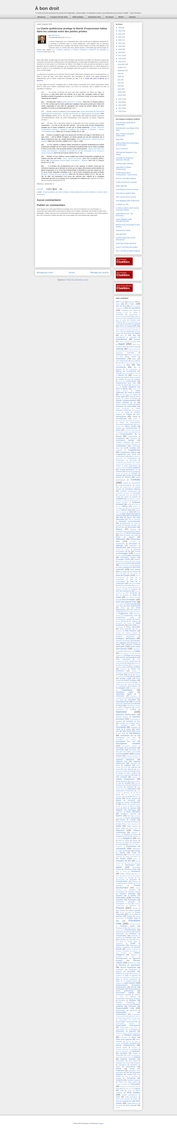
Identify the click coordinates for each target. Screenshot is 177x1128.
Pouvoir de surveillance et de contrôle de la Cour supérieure (128, 883)
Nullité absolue (132, 826)
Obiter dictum (133, 828)
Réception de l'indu (125, 956)
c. (71, 102)
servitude (134, 1049)
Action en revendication (122, 328)
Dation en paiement (123, 500)
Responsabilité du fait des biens (131, 1018)
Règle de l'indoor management (126, 979)
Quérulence (133, 945)
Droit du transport (122, 595)
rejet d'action (129, 983)
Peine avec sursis (132, 863)
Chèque (135, 394)
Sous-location (120, 1061)
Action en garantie (133, 324)
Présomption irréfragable (125, 902)
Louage (127, 796)
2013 (120, 102)
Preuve (120, 908)
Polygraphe (133, 879)
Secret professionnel (125, 1045)
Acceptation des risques (129, 310)
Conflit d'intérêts (130, 448)
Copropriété (136, 493)
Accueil (72, 272)
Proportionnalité (130, 930)
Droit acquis (121, 563)
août (119, 73)
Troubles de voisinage (126, 1086)
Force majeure (122, 667)
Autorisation (121, 359)
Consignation (119, 462)
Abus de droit (121, 306)
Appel (121, 344)
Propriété (129, 932)
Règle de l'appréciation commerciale (127, 977)
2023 (120, 37)
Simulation (123, 1053)
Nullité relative (120, 828)
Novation (118, 824)
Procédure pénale (135, 924)
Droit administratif (134, 563)
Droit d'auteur (134, 571)
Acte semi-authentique (131, 322)
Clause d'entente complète (124, 404)
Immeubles (134, 696)
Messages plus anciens (99, 272)
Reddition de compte (122, 973)
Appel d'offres (122, 347)
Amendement (121, 339)
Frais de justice (135, 673)
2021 (120, 43)
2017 (120, 55)
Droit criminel (135, 569)
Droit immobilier (128, 600)
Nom (128, 816)
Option (127, 842)
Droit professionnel (133, 606)
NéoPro (121, 17)
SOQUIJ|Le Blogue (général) (126, 243)
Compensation (132, 436)
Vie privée (119, 1105)
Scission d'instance (130, 1043)
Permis (118, 865)
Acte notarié (127, 318)
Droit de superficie (130, 589)
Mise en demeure (129, 808)
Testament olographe (133, 1080)
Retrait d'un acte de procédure (124, 1033)
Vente (118, 1097)
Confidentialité (121, 446)
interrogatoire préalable (128, 743)
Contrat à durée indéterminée (126, 466)
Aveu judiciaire (135, 361)
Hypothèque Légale (124, 692)
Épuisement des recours (124, 623)
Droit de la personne (124, 585)
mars (120, 89)
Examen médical (131, 632)
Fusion (130, 675)
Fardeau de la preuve (132, 655)
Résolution (132, 1006)
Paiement (130, 854)
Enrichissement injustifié (124, 619)
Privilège (129, 916)
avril (119, 86)
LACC (126, 767)
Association (135, 351)
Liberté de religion (135, 781)
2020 (120, 46)
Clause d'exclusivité (122, 408)
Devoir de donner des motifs (128, 535)
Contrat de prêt (131, 475)
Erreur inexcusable (133, 627)
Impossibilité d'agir (122, 702)
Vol (117, 1107)
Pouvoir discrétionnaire (128, 886)
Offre (138, 838)
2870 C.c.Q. (120, 302)
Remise (133, 987)
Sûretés (118, 1068)
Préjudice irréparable (127, 894)
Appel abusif (136, 344)
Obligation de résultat (123, 836)
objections (120, 830)
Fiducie (136, 663)
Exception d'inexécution (125, 636)
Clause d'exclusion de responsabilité (128, 405)
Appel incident (133, 347)
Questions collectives (132, 949)
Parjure (135, 858)
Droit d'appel (123, 571)
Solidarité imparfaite (128, 1059)
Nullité (118, 826)
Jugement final (121, 761)
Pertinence (135, 871)
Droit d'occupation (121, 573)
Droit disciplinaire (131, 593)
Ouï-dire (128, 851)
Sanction (128, 1041)
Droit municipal (131, 604)
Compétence (120, 438)
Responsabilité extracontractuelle (126, 1022)
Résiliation (132, 1000)
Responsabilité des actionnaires (126, 1010)
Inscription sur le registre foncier (129, 723)
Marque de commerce (125, 800)
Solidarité (137, 1057)
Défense (125, 506)
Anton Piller (136, 341)
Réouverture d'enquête (123, 994)
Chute (131, 396)
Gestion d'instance (130, 680)
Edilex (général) (121, 186)
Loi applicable (125, 792)
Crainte (118, 497)
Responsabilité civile (125, 1008)
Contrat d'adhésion (133, 468)
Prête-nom (133, 905)
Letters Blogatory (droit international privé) (124, 220)
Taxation (118, 1078)
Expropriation (136, 649)
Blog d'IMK (119, 139)
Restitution (134, 1029)
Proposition (119, 932)
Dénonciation (132, 527)
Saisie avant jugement (124, 1039)
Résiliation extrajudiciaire (125, 1002)
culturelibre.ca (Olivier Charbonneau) (123, 168)
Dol (129, 551)
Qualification (119, 943)
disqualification (121, 547)
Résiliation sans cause (123, 1004)
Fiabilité (129, 663)
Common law (136, 432)
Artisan (120, 351)
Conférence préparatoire (131, 444)
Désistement (136, 531)
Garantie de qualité (133, 676)
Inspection (134, 727)
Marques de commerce (123, 802)
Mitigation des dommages (126, 810)
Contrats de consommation (131, 483)
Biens (117, 373)
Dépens (119, 529)
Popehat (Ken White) (123, 230)
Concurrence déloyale (125, 440)
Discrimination (120, 543)
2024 (120, 34)
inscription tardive (128, 725)
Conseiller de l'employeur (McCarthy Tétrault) (125, 159)
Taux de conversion (131, 1076)
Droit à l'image (136, 561)
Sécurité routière (121, 1047)
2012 (120, 105)
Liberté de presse (121, 781)
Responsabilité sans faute (128, 1027)
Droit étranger (130, 597)
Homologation (121, 688)
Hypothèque (127, 690)
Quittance (135, 951)
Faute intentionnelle (131, 661)
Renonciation (120, 989)
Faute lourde (120, 663)
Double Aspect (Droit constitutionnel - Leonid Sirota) (126, 174)
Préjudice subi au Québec (126, 895)
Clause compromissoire (126, 400)
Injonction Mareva (122, 717)
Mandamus (135, 796)
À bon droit (47, 8)
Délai (131, 512)
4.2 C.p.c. (131, 302)
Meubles (137, 804)
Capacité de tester (124, 379)
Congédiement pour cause (126, 454)
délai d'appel (126, 514)
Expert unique (135, 646)
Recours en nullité (134, 963)
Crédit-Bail (130, 498)
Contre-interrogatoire (125, 485)
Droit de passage (127, 587)
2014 (120, 99)
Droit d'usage (134, 573)
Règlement (119, 983)
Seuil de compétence (122, 1051)
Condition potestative (123, 442)
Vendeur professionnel (129, 1095)
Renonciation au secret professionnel (128, 990)
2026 (120, 28)
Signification (136, 1051)
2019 (120, 49)
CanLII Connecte (122, 149)
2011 (120, 108)
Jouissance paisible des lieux (129, 758)
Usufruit (130, 1090)
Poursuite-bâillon (122, 881)
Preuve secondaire (125, 912)
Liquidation (130, 787)
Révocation (124, 1037)
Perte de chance (121, 871)
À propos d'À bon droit (59, 17)
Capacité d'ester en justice (131, 377)
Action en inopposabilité (128, 326)
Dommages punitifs (123, 559)
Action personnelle (132, 329)
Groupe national (127, 684)
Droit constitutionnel (125, 567)
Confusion (119, 450)
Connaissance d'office (123, 456)
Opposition (119, 842)
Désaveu (133, 529)
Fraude (120, 675)
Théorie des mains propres (128, 1082)
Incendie (135, 702)
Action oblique (120, 329)
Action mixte (134, 328)
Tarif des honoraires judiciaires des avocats (128, 1073)
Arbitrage (119, 349)
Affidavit (137, 333)
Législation (134, 767)
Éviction (118, 632)
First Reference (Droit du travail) (127, 189)
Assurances (120, 355)
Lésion (118, 769)
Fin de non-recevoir (122, 665)
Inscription (119, 721)
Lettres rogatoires (132, 773)
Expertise (123, 649)
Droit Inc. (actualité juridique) (126, 178)
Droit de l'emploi (123, 575)
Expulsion (121, 651)
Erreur (130, 625)
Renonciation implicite (125, 993)
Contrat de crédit (121, 473)
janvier (120, 95)
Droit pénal (119, 606)
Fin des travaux (135, 665)
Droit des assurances (123, 591)
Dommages (123, 553)
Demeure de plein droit (132, 525)
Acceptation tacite (122, 312)
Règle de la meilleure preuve (126, 981)
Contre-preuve (127, 487)
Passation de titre (123, 861)
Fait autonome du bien (127, 653)
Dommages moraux (128, 557)
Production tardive (127, 926)
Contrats (99, 192)
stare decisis (133, 1061)
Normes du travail (122, 822)
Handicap (137, 684)
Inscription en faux (133, 721)
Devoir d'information (133, 533)
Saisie (134, 1037)
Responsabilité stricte (122, 1029)
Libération (135, 777)
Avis (119, 363)
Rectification (120, 969)
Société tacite (122, 1057)
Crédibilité (119, 499)
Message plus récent (45, 272)
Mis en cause (122, 806)
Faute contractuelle (123, 659)
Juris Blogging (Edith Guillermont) (127, 201)
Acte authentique (129, 316)
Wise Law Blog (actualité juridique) (128, 251)
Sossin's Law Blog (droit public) (127, 247)
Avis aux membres (129, 363)
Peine (122, 863)
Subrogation (122, 1065)
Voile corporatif (131, 1105)
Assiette (127, 351)
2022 (120, 40)
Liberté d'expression (125, 779)
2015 (120, 61)
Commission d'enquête (122, 432)
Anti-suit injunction (124, 341)
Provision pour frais (132, 937)
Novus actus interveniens (131, 824)
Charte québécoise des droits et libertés (83, 192)
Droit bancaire (135, 565)
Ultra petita (119, 1088)
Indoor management (124, 707)
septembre (122, 70)
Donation (137, 559)
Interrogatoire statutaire (129, 746)
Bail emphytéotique (131, 369)
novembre (121, 64)
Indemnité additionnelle (123, 704)
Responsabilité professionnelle (128, 1025)
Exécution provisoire (132, 644)
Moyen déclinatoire (133, 812)
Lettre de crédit (128, 771)
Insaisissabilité (134, 719)
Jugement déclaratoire (125, 759)
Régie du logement (131, 975)
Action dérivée (120, 324)
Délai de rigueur (126, 517)
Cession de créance (122, 385)
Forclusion (123, 669)
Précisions (132, 890)
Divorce (118, 549)
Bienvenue (41, 17)
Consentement (132, 458)
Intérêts (129, 731)
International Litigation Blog (125, 193)
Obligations (127, 838)
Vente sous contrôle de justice (126, 1099)
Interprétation (134, 733)
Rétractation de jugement (126, 1031)
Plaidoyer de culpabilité (126, 877)
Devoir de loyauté (125, 537)
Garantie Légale (126, 678)
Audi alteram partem (128, 357)
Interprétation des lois (128, 735)
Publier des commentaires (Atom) (77, 280)
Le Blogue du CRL (122, 204)
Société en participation (133, 1055)
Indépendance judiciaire (133, 705)
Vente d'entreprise (131, 1097)
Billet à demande (135, 373)
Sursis (132, 1068)
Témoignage (131, 1078)
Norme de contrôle (128, 820)
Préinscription (120, 892)
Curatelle (137, 498)
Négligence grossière (128, 814)
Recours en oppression (129, 965)
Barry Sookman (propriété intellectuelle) (125, 135)
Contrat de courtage (131, 471)
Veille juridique (78, 17)
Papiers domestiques (131, 856)
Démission (121, 527)
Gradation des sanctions (122, 682)
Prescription (121, 898)
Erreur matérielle (125, 629)
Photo (136, 873)
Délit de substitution (134, 519)
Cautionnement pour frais (126, 383)
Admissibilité (128, 333)
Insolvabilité (121, 727)
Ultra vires (129, 1088)
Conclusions (133, 438)
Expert (122, 646)
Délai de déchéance (133, 516)
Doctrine (127, 549)
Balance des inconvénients (126, 371)
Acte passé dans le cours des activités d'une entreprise (128, 320)
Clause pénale (130, 426)
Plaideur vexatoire (127, 876)
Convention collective (132, 489)
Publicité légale (132, 941)
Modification (119, 812)
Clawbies (132, 17)
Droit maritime (120, 604)
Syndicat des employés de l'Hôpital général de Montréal (81, 113)
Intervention (120, 750)
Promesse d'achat (121, 928)
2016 (120, 58)
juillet (120, 76)
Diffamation (120, 539)
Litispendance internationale (125, 791)
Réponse (133, 996)
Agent (121, 335)
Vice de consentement (124, 1101)
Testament (119, 1080)
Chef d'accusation (124, 394)
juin (119, 80)
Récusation (131, 971)
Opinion (135, 840)
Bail (128, 365)
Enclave (138, 611)
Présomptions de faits (123, 903)
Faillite (137, 651)
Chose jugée (120, 396)
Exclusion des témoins (123, 640)
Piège (117, 876)
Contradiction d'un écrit (131, 464)
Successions (130, 1067)
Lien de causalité (124, 783)
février (120, 92)
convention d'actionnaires (128, 491)
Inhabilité (133, 709)
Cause (120, 381)
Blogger (101, 1123)
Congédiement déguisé (128, 452)
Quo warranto (121, 953)
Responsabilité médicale (125, 1023)
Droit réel (125, 608)
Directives (133, 541)
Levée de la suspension (123, 775)
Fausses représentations (128, 657)
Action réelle (119, 331)
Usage (122, 1090)
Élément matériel (128, 611)
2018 (120, 52)
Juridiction (127, 765)
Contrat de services (123, 477)
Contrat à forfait (120, 467)
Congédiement (134, 450)
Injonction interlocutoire (126, 714)
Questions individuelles (122, 951)
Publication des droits (126, 939)
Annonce (137, 339)
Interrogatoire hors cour (125, 741)
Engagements (123, 613)
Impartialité (132, 700)
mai (119, 83)
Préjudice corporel (134, 892)
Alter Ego (132, 335)
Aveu (134, 359)
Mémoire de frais (127, 804)
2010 (120, 111)
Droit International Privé (126, 602)
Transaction (135, 1084)
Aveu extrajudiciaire (122, 361)
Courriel (135, 495)
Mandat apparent (131, 798)
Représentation (120, 998)
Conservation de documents (126, 460)
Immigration (119, 698)
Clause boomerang (131, 398)
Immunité (128, 698)
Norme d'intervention (132, 818)
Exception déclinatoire (125, 638)
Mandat (118, 798)
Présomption (132, 900)
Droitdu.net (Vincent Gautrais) (126, 182)
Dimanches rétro (94, 17)
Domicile (137, 551)
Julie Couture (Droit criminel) (126, 197)
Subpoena (137, 1063)
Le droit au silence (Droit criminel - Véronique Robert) (128, 209)
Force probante (134, 667)
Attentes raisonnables (134, 354)
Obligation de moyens (131, 834)
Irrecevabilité (123, 754)
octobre (120, 67)
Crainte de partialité (130, 497)
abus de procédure (132, 308)
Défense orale (126, 510)
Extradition (129, 651)
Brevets (118, 377)
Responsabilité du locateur (128, 1020)
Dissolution (134, 547)
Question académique (123, 947)
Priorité (130, 914)
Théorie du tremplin (121, 1084)
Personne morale (130, 869)
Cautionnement (131, 381)
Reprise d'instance (134, 998)
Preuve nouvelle (134, 910)
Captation (137, 379)
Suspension (120, 1070)
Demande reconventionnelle (129, 521)
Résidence (122, 1000)
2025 (120, 31)
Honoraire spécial (135, 688)
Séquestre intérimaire (122, 1049)
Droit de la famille (134, 583)
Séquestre (134, 1047)
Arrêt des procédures (134, 349)
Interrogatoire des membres (126, 739)
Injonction (121, 711)
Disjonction (133, 545)
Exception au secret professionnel (127, 634)
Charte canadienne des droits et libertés (56, 192)
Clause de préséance (134, 420)
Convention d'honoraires (123, 493)
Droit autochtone (124, 565)
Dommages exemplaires (131, 555)
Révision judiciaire (132, 1035)
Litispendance (132, 789)
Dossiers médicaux (123, 561)
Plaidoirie (137, 876)
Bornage (135, 375)
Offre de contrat (123, 840)
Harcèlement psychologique (128, 686)
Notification (134, 822)
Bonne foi (122, 375)
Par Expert (110, 17)
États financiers (130, 631)
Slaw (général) (121, 234)
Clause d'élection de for (126, 402)
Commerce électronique (131, 430)
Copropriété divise (124, 495)
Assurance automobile (125, 353)
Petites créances (125, 874)
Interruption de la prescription (126, 748)
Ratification (134, 954)
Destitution (121, 533)
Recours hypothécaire (128, 967)
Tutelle (136, 1086)
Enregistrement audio (130, 615)
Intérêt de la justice (123, 729)
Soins (129, 1057)
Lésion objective (128, 769)
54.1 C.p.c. (130, 304)
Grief (133, 682)
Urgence (137, 1088)
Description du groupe (123, 531)
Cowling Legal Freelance (124, 163)
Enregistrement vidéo (125, 617)
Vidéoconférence (132, 1103)
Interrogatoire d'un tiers (125, 737)
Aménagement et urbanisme (126, 337)
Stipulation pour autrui (123, 1063)
